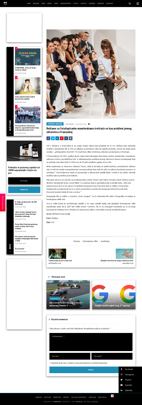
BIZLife (71, 124)
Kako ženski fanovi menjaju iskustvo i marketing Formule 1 (66, 304)
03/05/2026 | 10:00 (20, 251)
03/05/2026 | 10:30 (20, 243)
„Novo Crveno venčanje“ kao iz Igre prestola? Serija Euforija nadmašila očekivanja (26, 214)
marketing (105, 241)
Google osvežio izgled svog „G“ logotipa (112, 305)
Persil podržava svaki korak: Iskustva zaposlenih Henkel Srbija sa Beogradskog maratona (27, 128)
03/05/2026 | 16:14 (20, 207)
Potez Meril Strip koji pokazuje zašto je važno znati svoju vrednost (26, 226)
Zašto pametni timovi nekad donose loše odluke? (25, 98)
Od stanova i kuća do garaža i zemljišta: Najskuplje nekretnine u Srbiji (26, 238)
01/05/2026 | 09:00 (20, 73)
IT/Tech (99, 301)
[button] (130, 369)
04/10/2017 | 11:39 (81, 124)
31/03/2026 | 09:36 (68, 299)
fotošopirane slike (90, 241)
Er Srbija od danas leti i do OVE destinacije (26, 203)
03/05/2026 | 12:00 (20, 219)
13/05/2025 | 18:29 (110, 301)
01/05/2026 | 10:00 (20, 102)
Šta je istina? (19, 249)
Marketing (58, 124)
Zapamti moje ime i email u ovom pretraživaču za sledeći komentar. (79, 363)
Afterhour (51, 124)
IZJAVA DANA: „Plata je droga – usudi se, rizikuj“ (26, 69)
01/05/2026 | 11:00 (20, 133)
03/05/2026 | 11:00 (20, 231)
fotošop (77, 241)
